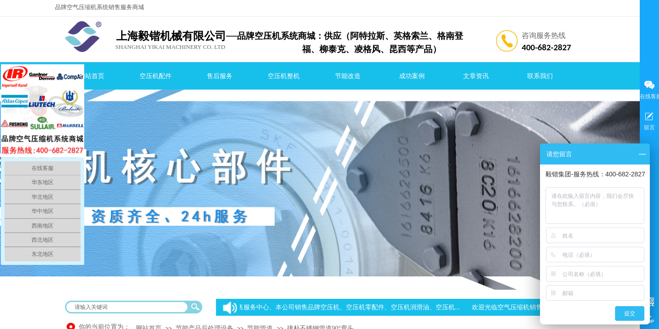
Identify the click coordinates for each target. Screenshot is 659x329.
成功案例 (412, 76)
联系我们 (540, 76)
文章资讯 (476, 76)
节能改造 (348, 76)
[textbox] (127, 307)
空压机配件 (156, 76)
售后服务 (219, 76)
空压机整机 (284, 76)
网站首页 (91, 76)
